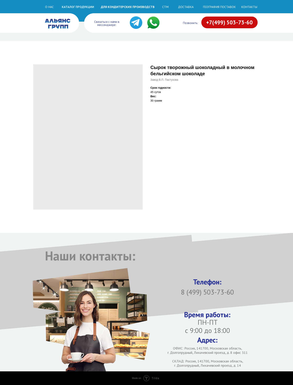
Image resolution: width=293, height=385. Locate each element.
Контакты (249, 7)
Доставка (186, 7)
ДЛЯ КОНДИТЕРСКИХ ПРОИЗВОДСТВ (128, 7)
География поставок (219, 7)
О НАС (49, 7)
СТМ (165, 7)
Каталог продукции (78, 7)
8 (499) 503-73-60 (207, 292)
